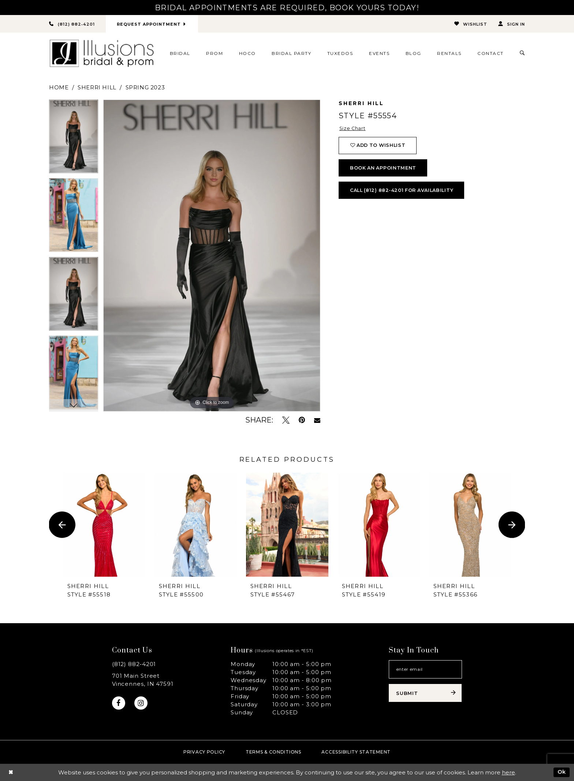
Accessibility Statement (356, 752)
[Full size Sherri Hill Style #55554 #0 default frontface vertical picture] (212, 255)
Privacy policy (204, 752)
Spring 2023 (145, 87)
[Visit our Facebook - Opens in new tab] (119, 703)
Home (58, 87)
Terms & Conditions (273, 752)
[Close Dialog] (10, 772)
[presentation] (104, 525)
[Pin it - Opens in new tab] (302, 420)
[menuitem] (180, 53)
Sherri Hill (97, 87)
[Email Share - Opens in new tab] (317, 420)
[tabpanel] (73, 139)
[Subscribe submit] (425, 693)
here (508, 772)
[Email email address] (425, 669)
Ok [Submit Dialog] (561, 772)
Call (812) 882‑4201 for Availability (404, 192)
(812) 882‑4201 (134, 664)
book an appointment (384, 169)
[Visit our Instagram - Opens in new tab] (141, 703)
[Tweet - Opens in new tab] (286, 420)
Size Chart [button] (352, 128)
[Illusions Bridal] (101, 54)
